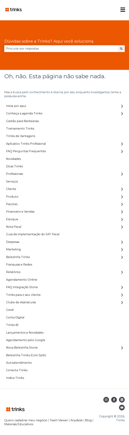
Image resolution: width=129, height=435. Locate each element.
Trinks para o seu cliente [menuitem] (23, 295)
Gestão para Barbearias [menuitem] (22, 121)
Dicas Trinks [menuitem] (14, 166)
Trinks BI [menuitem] (12, 325)
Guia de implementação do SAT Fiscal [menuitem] (33, 234)
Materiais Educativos (18, 424)
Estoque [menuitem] (12, 219)
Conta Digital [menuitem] (15, 317)
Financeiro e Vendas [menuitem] (20, 211)
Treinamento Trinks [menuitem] (20, 128)
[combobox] (61, 48)
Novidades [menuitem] (13, 159)
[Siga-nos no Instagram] (106, 400)
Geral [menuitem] (10, 310)
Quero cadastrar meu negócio (25, 420)
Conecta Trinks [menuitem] (16, 370)
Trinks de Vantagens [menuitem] (20, 136)
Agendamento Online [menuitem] (21, 279)
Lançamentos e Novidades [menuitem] (24, 332)
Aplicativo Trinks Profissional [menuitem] (26, 143)
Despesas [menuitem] (12, 242)
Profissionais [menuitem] (14, 174)
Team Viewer (59, 420)
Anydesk (76, 420)
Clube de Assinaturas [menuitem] (21, 302)
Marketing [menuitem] (13, 249)
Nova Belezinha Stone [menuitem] (22, 347)
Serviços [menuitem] (12, 181)
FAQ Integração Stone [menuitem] (22, 287)
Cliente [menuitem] (11, 189)
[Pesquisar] (121, 48)
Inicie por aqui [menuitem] (16, 106)
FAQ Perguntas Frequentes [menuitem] (26, 151)
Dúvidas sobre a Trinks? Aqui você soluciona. (49, 41)
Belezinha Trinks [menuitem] (18, 257)
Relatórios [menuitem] (13, 272)
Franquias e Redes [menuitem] (19, 264)
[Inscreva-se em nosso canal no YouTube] (122, 407)
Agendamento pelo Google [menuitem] (25, 340)
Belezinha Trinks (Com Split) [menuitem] (26, 355)
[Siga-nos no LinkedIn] (122, 400)
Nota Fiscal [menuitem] (13, 226)
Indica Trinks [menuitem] (15, 378)
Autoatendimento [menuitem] (19, 362)
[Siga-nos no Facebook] (114, 400)
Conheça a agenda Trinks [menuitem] (24, 113)
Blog (88, 420)
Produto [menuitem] (12, 196)
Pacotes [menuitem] (11, 204)
